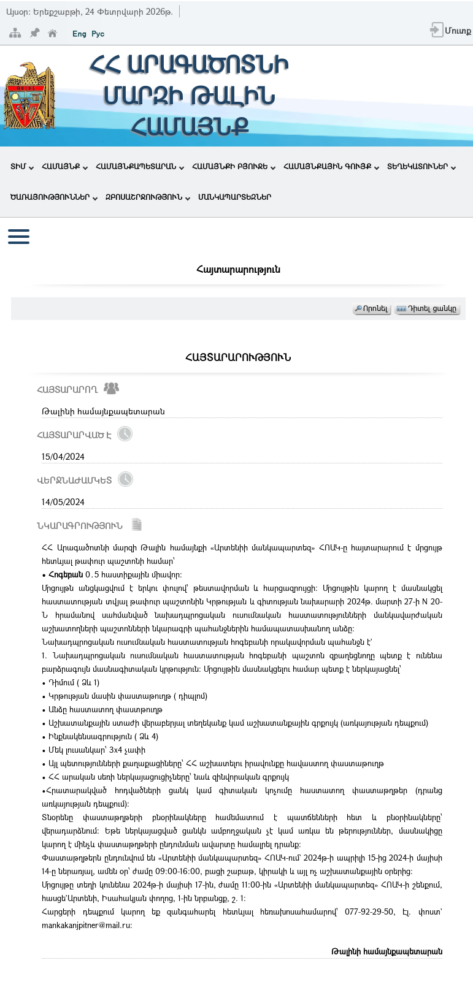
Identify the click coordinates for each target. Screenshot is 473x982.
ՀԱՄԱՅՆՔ (65, 166)
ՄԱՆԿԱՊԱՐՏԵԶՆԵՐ (234, 197)
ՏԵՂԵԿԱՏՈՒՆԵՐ (421, 166)
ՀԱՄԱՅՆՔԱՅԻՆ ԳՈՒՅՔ (331, 166)
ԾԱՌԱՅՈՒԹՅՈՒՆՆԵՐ (54, 197)
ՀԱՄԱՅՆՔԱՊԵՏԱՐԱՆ (140, 166)
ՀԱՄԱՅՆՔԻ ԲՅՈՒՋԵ (233, 166)
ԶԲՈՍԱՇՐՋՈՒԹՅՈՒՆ (148, 197)
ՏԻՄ (22, 166)
